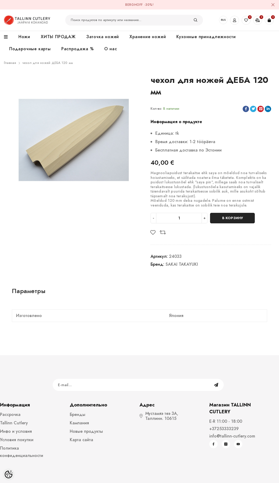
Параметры (29, 290)
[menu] (8, 37)
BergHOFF (134, 4)
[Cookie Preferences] (8, 474)
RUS (223, 20)
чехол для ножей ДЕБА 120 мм (47, 63)
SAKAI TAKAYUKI (182, 264)
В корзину (232, 217)
